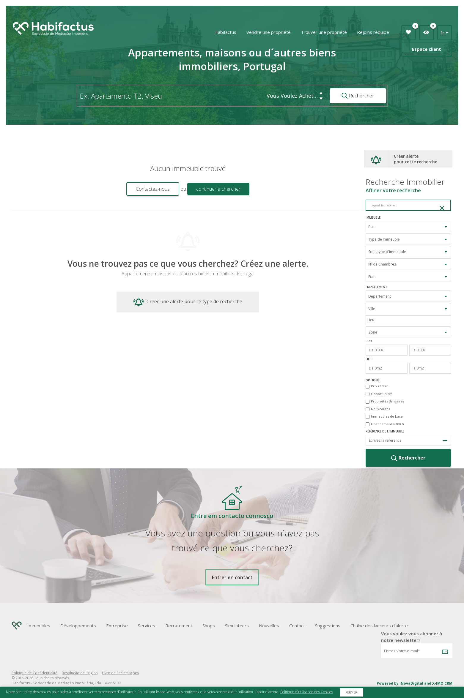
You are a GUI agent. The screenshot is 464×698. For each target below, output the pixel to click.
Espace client (426, 49)
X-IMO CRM (442, 683)
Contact (297, 625)
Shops (208, 625)
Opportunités (381, 393)
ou (183, 189)
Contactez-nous (153, 189)
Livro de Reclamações (120, 672)
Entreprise (117, 625)
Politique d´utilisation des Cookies (306, 691)
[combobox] (408, 226)
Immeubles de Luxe (387, 416)
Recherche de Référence (445, 440)
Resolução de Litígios (79, 672)
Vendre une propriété (268, 32)
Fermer (351, 692)
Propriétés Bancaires (387, 401)
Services (146, 625)
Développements (78, 625)
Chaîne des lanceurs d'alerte (379, 625)
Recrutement (178, 625)
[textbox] (409, 319)
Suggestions (327, 625)
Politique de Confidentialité (34, 672)
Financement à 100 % (388, 424)
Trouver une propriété (324, 32)
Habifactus (225, 32)
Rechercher (358, 95)
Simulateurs (237, 625)
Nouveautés (380, 409)
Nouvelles (269, 625)
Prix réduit (379, 386)
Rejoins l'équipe (373, 32)
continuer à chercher (218, 189)
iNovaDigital (411, 683)
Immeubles (38, 625)
